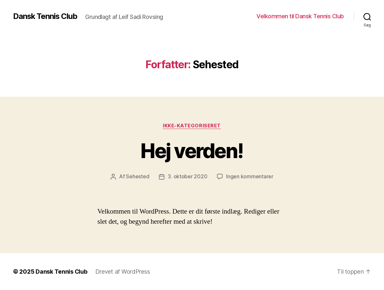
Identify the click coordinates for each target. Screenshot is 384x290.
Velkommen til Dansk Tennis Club (300, 16)
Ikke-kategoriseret (192, 126)
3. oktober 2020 (187, 176)
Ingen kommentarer (249, 176)
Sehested (137, 176)
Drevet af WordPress (123, 271)
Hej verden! (192, 150)
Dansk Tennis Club (45, 16)
